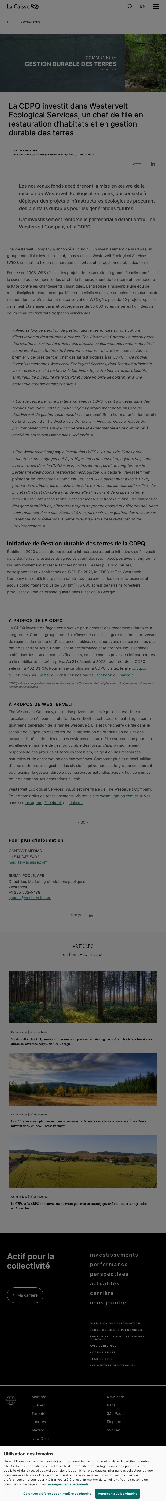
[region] (83, 1473)
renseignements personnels (67, 1484)
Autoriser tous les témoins (117, 1493)
